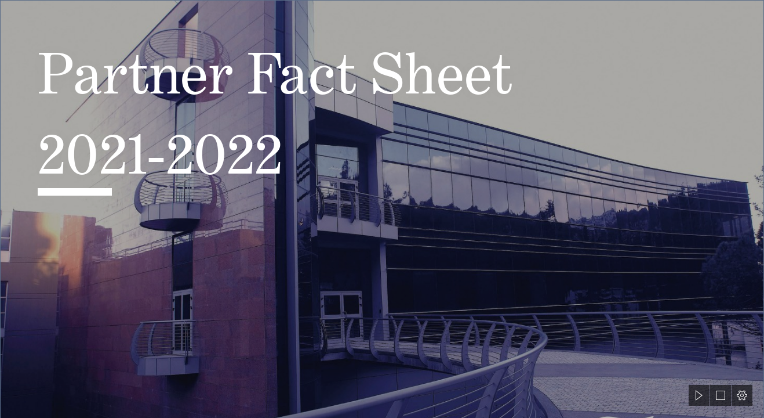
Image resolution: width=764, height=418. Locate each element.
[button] (699, 395)
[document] (382, 209)
